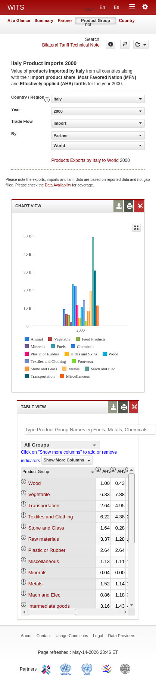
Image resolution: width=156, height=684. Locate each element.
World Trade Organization (107, 668)
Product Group (95, 20)
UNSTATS (86, 668)
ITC (47, 668)
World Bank (126, 668)
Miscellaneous (43, 561)
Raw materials (43, 539)
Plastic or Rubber (47, 550)
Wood (34, 483)
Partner (65, 20)
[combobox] (60, 445)
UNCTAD (67, 668)
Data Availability (58, 185)
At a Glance (18, 20)
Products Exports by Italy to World (85, 160)
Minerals (37, 572)
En (102, 7)
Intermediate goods (49, 606)
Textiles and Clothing (50, 517)
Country (127, 20)
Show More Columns (67, 460)
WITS (15, 7)
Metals (35, 583)
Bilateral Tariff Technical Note (71, 45)
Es (116, 7)
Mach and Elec (44, 595)
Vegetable (39, 494)
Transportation (43, 505)
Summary (44, 20)
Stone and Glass (46, 528)
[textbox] (90, 430)
